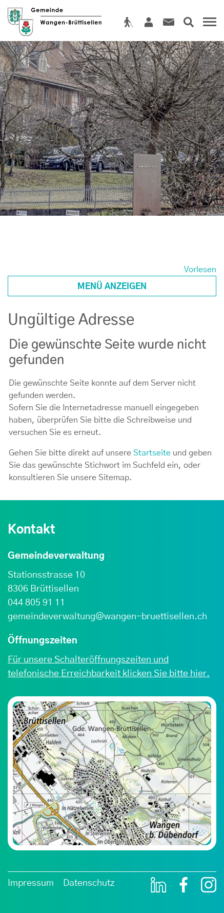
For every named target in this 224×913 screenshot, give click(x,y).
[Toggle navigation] (208, 25)
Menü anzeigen (112, 286)
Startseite (152, 453)
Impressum (31, 883)
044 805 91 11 (36, 602)
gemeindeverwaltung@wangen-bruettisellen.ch (107, 616)
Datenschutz (89, 883)
